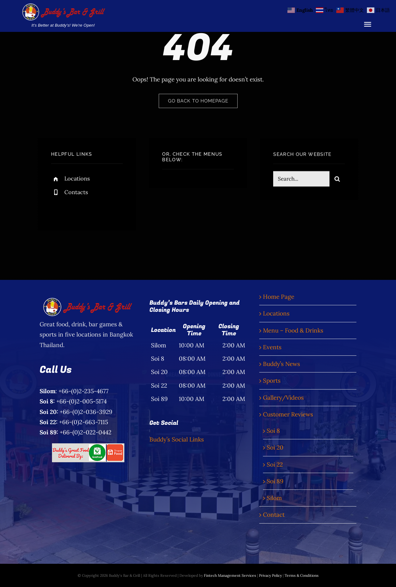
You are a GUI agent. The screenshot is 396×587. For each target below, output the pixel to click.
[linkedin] (109, 208)
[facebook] (58, 208)
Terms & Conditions (302, 575)
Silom (274, 498)
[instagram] (92, 208)
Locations (77, 178)
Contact (274, 514)
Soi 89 (275, 481)
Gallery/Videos (283, 397)
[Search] (337, 180)
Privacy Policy (270, 575)
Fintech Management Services (230, 575)
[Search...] (301, 180)
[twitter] (75, 208)
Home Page (278, 296)
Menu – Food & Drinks (293, 330)
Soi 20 (275, 447)
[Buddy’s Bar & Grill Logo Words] (63, 6)
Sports (272, 380)
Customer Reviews (288, 414)
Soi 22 (275, 464)
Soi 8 (273, 430)
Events (272, 347)
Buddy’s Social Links (176, 439)
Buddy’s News (281, 363)
